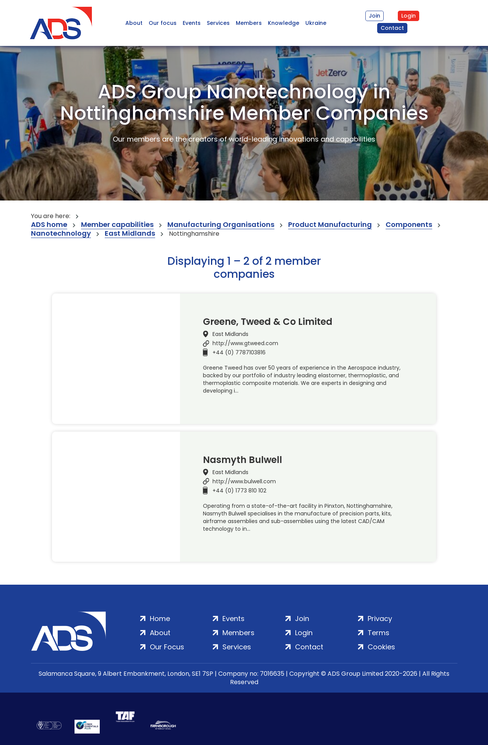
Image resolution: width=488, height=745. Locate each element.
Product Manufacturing (330, 224)
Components (409, 224)
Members (249, 23)
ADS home (49, 224)
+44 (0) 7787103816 (239, 352)
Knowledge (283, 23)
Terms (378, 632)
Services (218, 23)
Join (374, 16)
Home (160, 618)
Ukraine (315, 23)
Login (408, 16)
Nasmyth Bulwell (242, 460)
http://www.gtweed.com (245, 343)
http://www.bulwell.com (244, 481)
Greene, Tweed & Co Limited (267, 321)
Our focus (163, 23)
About (134, 23)
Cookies (381, 647)
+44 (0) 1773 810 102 (239, 490)
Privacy (380, 618)
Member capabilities (117, 224)
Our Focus (167, 647)
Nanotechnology (61, 233)
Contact (392, 28)
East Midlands (130, 233)
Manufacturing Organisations (220, 224)
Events (192, 23)
